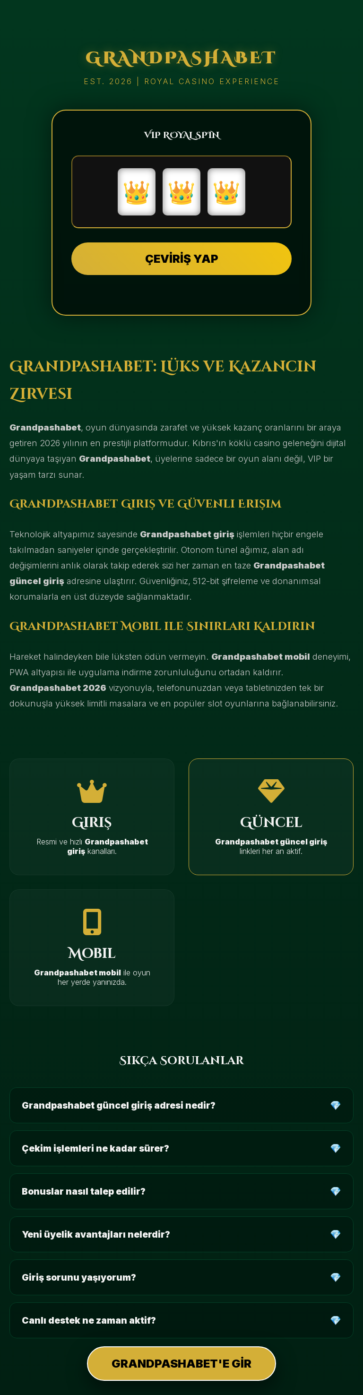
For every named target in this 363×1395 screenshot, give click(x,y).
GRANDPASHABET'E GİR (181, 1363)
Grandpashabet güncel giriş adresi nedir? (119, 1105)
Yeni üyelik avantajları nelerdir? (96, 1234)
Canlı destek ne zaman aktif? (89, 1320)
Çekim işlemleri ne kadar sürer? (95, 1148)
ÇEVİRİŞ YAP (181, 259)
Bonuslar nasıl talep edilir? (84, 1191)
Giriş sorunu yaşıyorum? (79, 1277)
